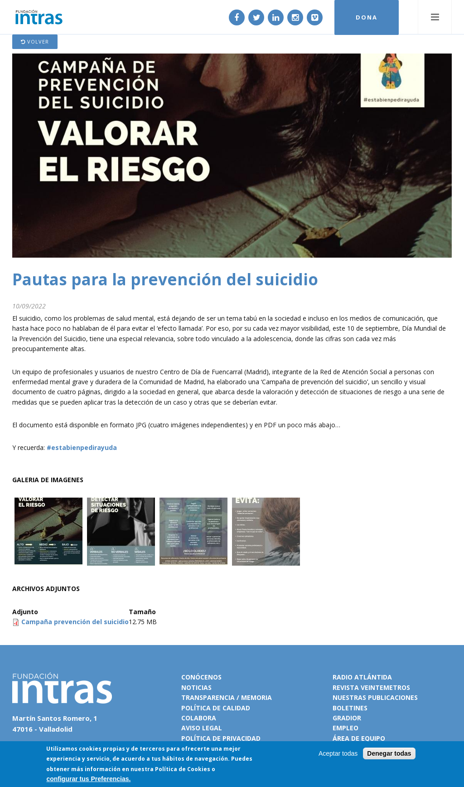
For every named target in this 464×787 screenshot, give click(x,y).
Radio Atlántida (362, 677)
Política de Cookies (182, 769)
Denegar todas (389, 754)
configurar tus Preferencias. (88, 779)
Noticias (196, 687)
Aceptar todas (338, 754)
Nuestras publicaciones (375, 697)
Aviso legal (201, 727)
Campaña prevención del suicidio (75, 621)
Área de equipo (359, 738)
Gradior (347, 718)
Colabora (198, 718)
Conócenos (201, 677)
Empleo (345, 727)
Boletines (350, 708)
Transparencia (208, 697)
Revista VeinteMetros (371, 687)
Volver (35, 41)
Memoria (256, 697)
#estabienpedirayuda (81, 447)
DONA (366, 17)
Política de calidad (215, 708)
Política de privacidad (221, 738)
